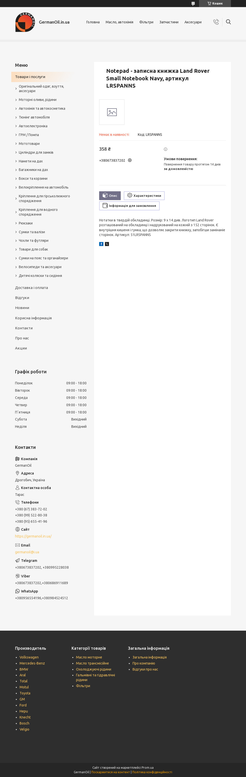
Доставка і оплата (31, 287)
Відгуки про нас (145, 669)
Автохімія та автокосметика (42, 108)
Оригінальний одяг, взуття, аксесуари (41, 88)
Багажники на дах (33, 170)
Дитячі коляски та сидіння (40, 276)
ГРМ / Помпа (29, 135)
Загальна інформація (150, 657)
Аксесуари (193, 22)
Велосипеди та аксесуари (40, 267)
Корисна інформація (33, 318)
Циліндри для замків (36, 152)
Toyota (25, 693)
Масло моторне (89, 657)
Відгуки (22, 297)
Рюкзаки (26, 223)
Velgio (24, 729)
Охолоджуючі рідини (93, 669)
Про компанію (144, 663)
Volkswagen (29, 657)
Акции (21, 348)
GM (22, 699)
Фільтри (146, 22)
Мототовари (29, 144)
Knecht (25, 717)
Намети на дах (31, 161)
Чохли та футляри (33, 240)
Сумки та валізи (32, 232)
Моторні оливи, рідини (37, 100)
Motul (24, 687)
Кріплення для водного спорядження (38, 212)
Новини (22, 308)
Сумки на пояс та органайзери (43, 258)
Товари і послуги (30, 77)
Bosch (24, 723)
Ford (23, 705)
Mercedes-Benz (32, 663)
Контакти (24, 328)
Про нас (22, 338)
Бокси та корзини (33, 178)
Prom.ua (148, 767)
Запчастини (168, 22)
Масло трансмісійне (92, 663)
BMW (24, 669)
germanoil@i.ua (27, 552)
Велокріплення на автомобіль (44, 187)
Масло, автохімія (119, 22)
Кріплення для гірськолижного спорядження (44, 198)
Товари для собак (33, 249)
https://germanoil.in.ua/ (33, 536)
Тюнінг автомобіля (34, 117)
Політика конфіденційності (152, 772)
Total (24, 681)
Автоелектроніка (33, 126)
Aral (23, 675)
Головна (93, 22)
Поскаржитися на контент (110, 772)
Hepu (24, 711)
